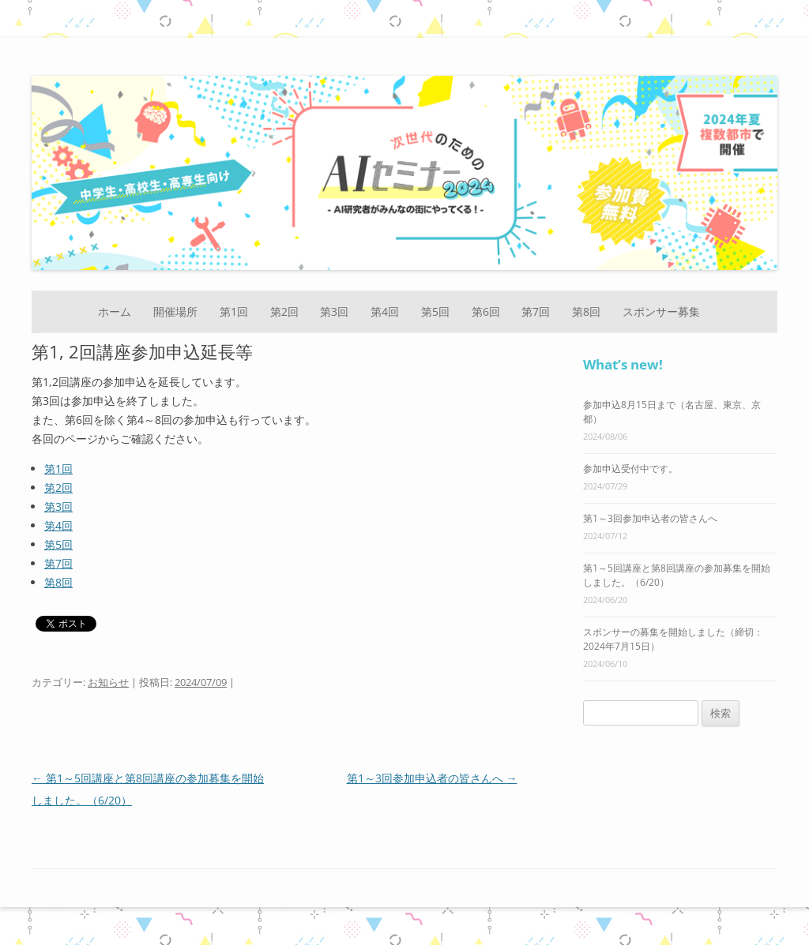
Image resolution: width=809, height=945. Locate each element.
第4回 (385, 311)
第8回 (586, 311)
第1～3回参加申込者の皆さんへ (432, 778)
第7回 (535, 311)
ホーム (114, 311)
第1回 (234, 311)
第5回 (435, 311)
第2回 (284, 311)
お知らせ (108, 682)
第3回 (334, 311)
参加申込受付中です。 (630, 468)
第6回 (486, 311)
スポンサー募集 (661, 311)
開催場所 (175, 311)
